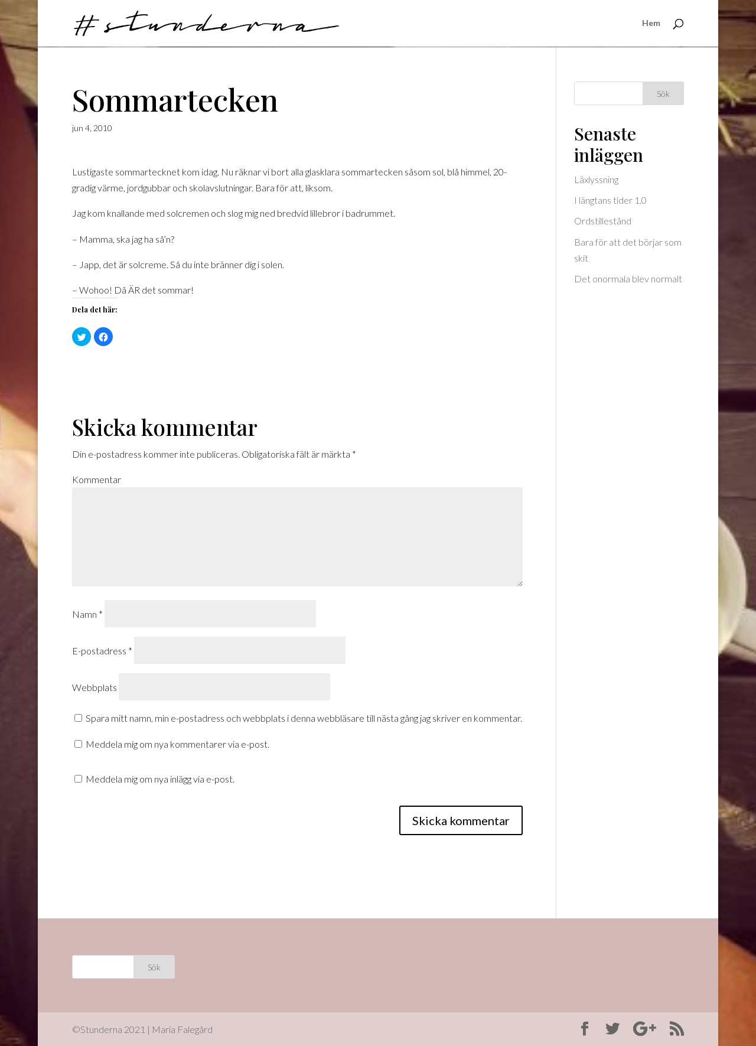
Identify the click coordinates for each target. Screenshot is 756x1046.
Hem (651, 23)
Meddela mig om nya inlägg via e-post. (160, 778)
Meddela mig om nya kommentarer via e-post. (177, 744)
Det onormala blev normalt (628, 278)
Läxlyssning (596, 179)
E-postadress (102, 650)
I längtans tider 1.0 (610, 200)
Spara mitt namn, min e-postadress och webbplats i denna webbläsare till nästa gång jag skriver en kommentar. (304, 718)
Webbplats (94, 687)
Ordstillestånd (602, 220)
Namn (87, 614)
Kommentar (96, 479)
